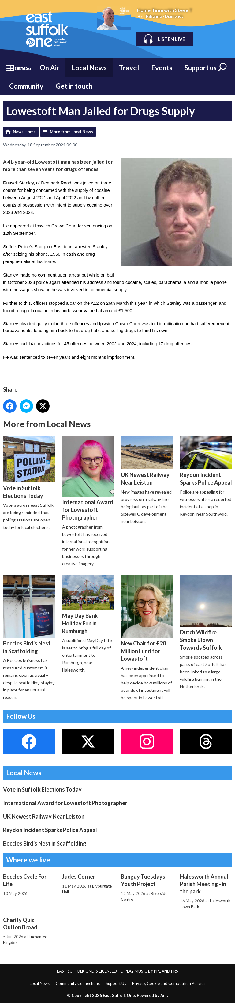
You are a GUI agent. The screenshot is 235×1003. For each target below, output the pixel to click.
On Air (49, 68)
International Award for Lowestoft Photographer (88, 478)
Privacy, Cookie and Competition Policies (168, 983)
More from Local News (71, 131)
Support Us (116, 983)
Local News (89, 68)
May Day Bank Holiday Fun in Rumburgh (88, 604)
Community (26, 86)
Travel (129, 68)
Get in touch (74, 86)
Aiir (163, 995)
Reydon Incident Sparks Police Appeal (206, 461)
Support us (201, 68)
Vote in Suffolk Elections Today (29, 467)
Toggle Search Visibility (223, 67)
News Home (24, 131)
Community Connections (78, 983)
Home (18, 68)
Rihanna (154, 16)
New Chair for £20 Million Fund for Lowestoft (147, 618)
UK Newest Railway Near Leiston (147, 461)
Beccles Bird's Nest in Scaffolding (29, 614)
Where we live (28, 860)
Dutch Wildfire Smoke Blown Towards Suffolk (206, 613)
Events (161, 68)
